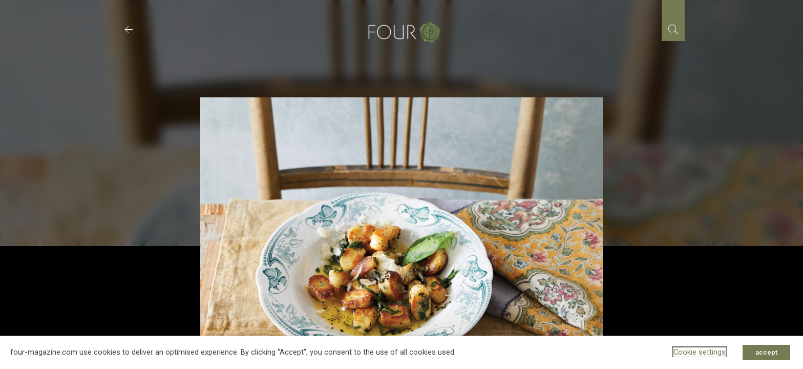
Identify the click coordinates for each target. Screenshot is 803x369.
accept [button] (766, 352)
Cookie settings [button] (699, 352)
